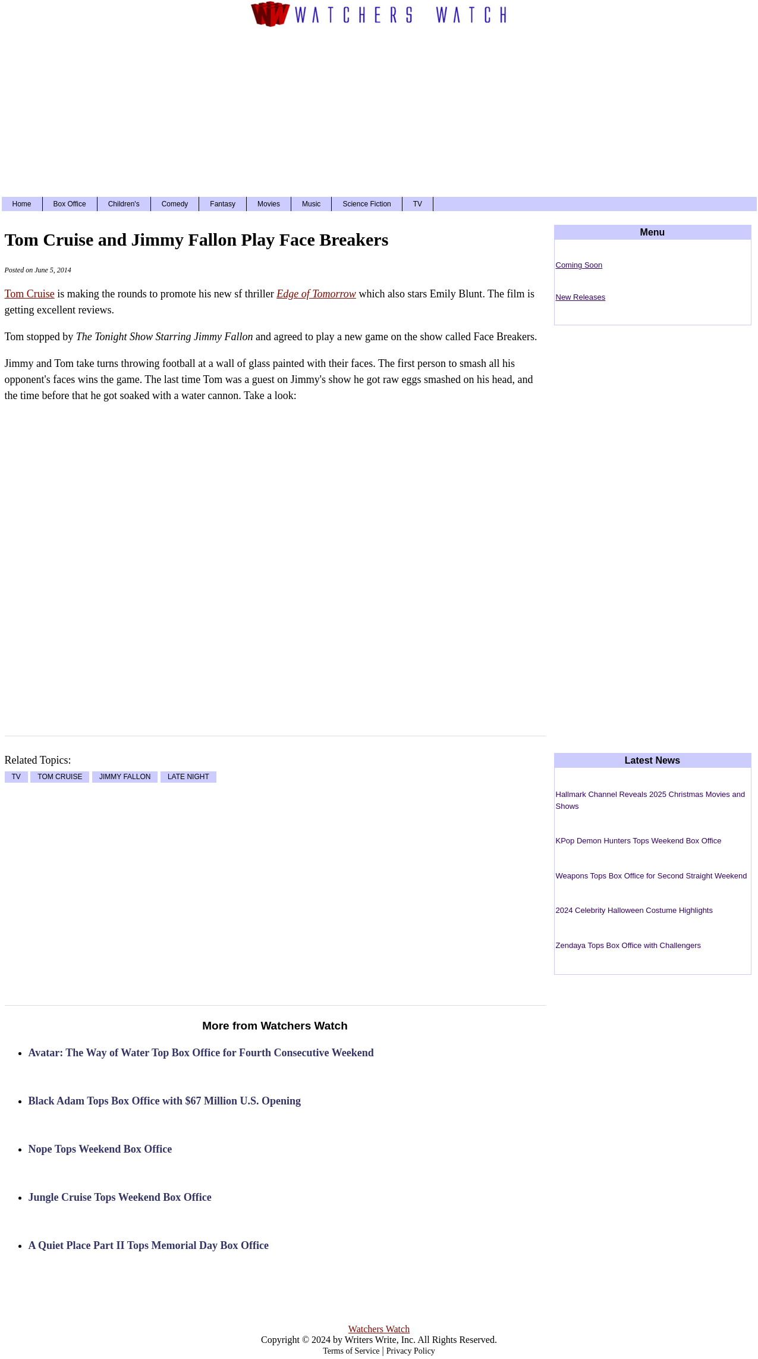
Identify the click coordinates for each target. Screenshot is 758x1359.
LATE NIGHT (188, 777)
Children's (124, 204)
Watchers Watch (379, 1329)
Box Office (70, 204)
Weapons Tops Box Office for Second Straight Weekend (651, 875)
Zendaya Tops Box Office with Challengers (629, 945)
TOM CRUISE (59, 777)
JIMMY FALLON (124, 777)
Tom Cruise (30, 294)
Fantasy (222, 204)
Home (22, 204)
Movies (268, 204)
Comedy (175, 204)
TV (417, 204)
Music (311, 204)
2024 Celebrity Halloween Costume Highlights (634, 910)
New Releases (581, 297)
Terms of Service (351, 1351)
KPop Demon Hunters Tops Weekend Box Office (639, 840)
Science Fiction (366, 204)
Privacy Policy (410, 1351)
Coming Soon (579, 264)
